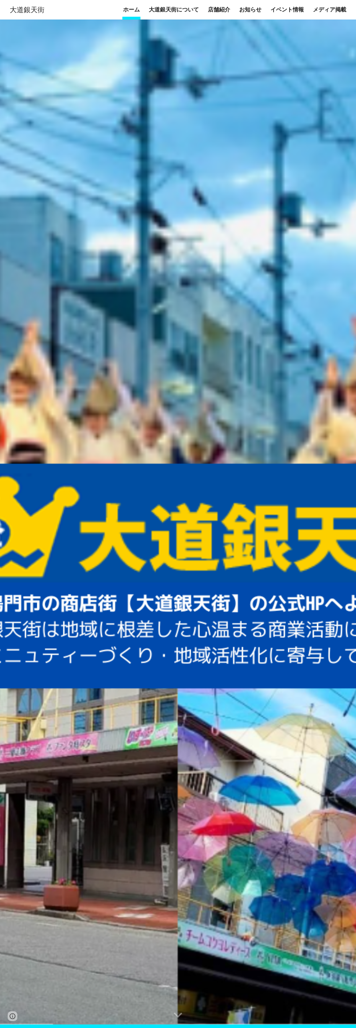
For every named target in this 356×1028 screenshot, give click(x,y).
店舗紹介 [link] (219, 9)
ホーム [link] (131, 9)
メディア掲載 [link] (329, 9)
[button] (178, 1015)
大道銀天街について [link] (174, 9)
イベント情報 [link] (287, 9)
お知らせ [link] (250, 9)
